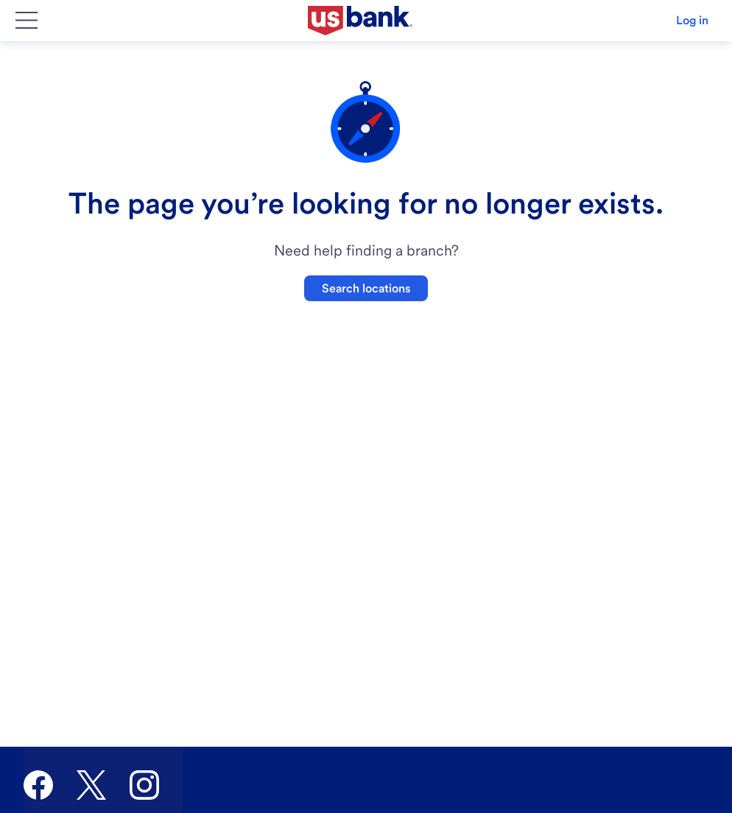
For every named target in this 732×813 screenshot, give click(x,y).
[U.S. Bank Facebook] (38, 785)
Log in (692, 20)
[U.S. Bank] (360, 20)
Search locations (366, 288)
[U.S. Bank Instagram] (144, 785)
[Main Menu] (26, 20)
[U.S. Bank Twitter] (91, 785)
